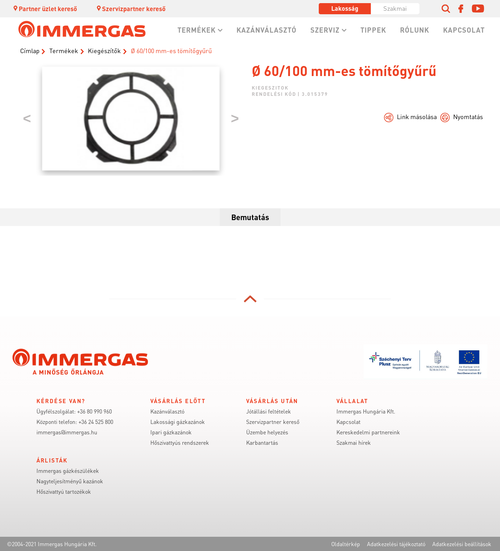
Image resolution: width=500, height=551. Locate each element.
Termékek (196, 29)
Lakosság (344, 8)
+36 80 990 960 (94, 411)
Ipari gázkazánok (171, 432)
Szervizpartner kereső (131, 8)
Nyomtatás (468, 116)
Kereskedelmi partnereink (368, 432)
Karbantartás (262, 442)
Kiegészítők (104, 51)
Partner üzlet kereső (44, 8)
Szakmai (395, 8)
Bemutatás (250, 217)
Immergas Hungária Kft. (365, 411)
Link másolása (417, 116)
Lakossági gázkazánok (177, 421)
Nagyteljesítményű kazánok (69, 481)
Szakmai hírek (353, 442)
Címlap (30, 51)
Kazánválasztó (266, 29)
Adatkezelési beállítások (461, 544)
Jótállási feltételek (268, 411)
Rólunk (414, 29)
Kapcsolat (464, 29)
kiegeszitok (270, 87)
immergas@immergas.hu (66, 432)
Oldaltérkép (345, 544)
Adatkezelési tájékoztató (396, 544)
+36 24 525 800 (95, 421)
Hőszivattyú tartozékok (63, 491)
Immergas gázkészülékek (67, 470)
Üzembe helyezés (267, 432)
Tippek (373, 29)
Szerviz (325, 29)
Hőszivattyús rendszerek (179, 442)
